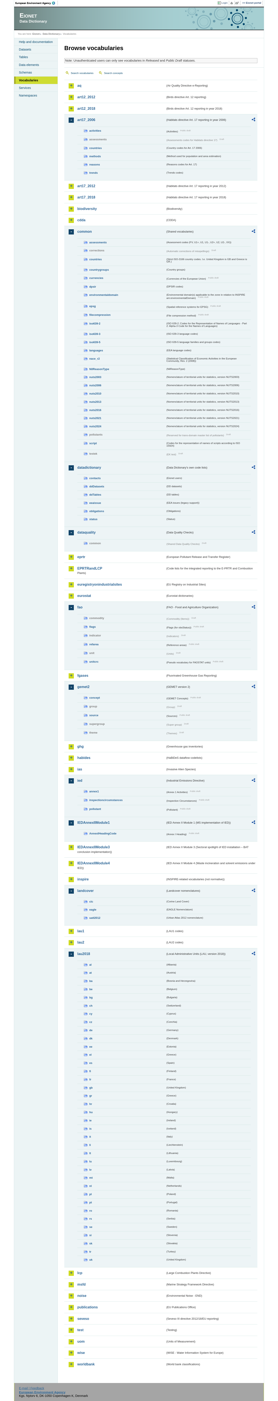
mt (91, 1177)
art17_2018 (86, 197)
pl (90, 1194)
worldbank (86, 1364)
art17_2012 (86, 186)
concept (94, 697)
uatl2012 (94, 917)
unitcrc (94, 661)
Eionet (36, 34)
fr (90, 1079)
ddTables (95, 494)
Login (225, 3)
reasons (94, 164)
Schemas (25, 72)
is (90, 1128)
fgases (82, 675)
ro (90, 1210)
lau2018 (83, 954)
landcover (85, 891)
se (90, 1227)
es (90, 1063)
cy (90, 1013)
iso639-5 (94, 342)
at (90, 972)
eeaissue (95, 503)
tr (90, 1251)
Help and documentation (36, 42)
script (93, 443)
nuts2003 (95, 377)
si (90, 1235)
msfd (81, 1284)
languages (96, 350)
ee (90, 1046)
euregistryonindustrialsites (99, 584)
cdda (81, 220)
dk (91, 1038)
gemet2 (83, 687)
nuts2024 (95, 426)
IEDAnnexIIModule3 (93, 847)
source (93, 715)
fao (80, 607)
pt (90, 1202)
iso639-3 (94, 334)
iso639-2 (94, 323)
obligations (96, 511)
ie (90, 1120)
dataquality (86, 532)
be (91, 989)
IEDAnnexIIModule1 (93, 822)
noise (81, 1296)
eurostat (84, 596)
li (90, 1145)
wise (81, 1353)
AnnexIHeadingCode (102, 833)
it (90, 1136)
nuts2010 (95, 393)
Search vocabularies (82, 73)
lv (90, 1169)
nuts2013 (95, 401)
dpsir (92, 286)
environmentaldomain (103, 295)
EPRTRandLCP (89, 568)
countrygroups (99, 269)
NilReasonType (99, 369)
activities (95, 130)
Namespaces (28, 95)
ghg (80, 746)
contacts (95, 478)
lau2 (80, 942)
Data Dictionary (51, 34)
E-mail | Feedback (31, 1388)
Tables (23, 57)
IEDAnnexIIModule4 (93, 863)
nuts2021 (95, 418)
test (80, 1330)
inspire (83, 879)
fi (90, 1071)
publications (87, 1307)
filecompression (100, 314)
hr (90, 1104)
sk (90, 1243)
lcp (79, 1273)
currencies (96, 278)
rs (90, 1218)
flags (92, 626)
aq (79, 85)
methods (95, 156)
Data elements (29, 65)
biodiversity (87, 209)
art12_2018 (86, 108)
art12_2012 (86, 97)
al (90, 964)
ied (79, 780)
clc (91, 901)
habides (83, 758)
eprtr (81, 557)
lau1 (80, 931)
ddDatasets (96, 486)
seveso (83, 1319)
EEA (36, 3)
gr (90, 1095)
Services (25, 88)
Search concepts (113, 73)
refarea (94, 644)
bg (91, 997)
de (91, 1030)
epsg (92, 306)
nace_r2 (94, 358)
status (93, 519)
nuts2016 (95, 410)
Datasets (25, 49)
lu (90, 1161)
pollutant (95, 809)
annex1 (94, 791)
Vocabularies (28, 80)
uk (91, 1259)
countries (95, 148)
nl (90, 1186)
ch (91, 1005)
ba (91, 981)
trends (93, 172)
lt (90, 1153)
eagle (92, 909)
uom (81, 1341)
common (84, 231)
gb (91, 1087)
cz (90, 1022)
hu (91, 1112)
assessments (98, 242)
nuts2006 (95, 385)
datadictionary (89, 467)
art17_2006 (86, 120)
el (90, 1054)
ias (79, 769)
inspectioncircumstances (106, 800)
